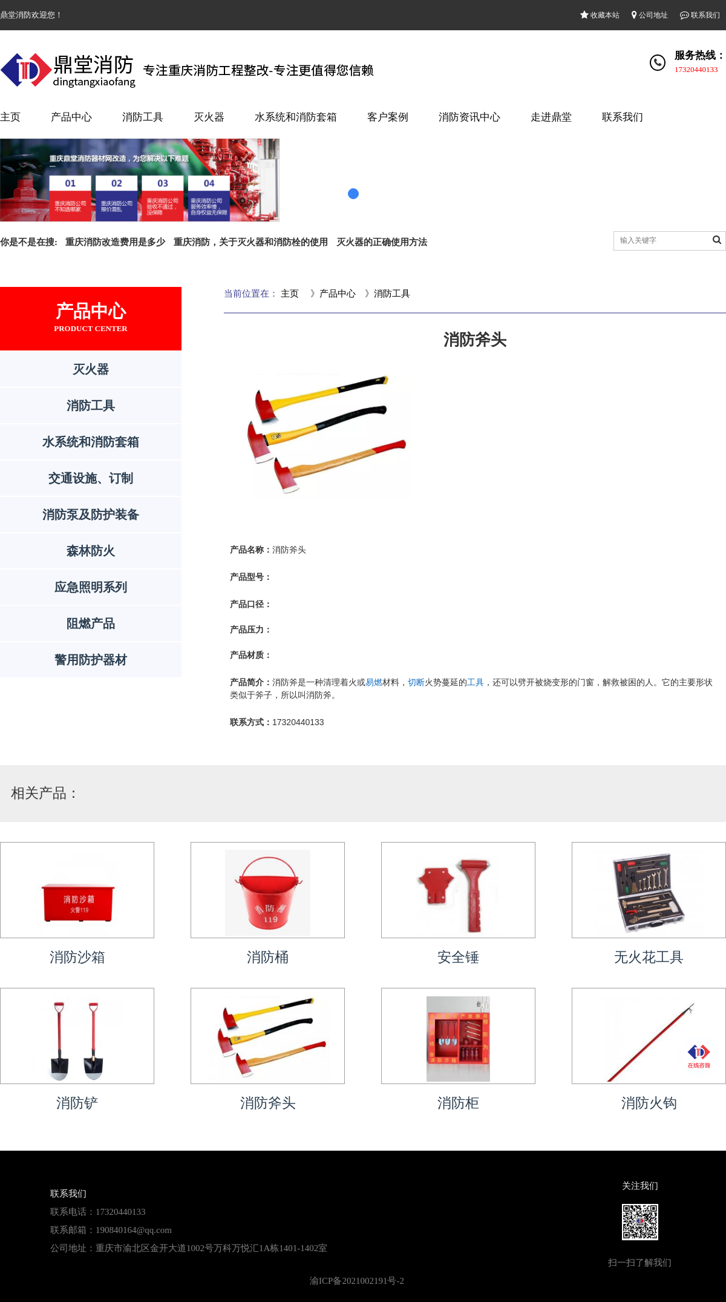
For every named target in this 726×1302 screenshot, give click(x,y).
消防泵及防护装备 (90, 514)
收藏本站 (600, 15)
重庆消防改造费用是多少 (115, 242)
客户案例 (387, 117)
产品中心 (71, 117)
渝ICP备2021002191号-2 (357, 1281)
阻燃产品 (91, 623)
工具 (475, 682)
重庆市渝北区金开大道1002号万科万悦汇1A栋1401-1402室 (211, 1248)
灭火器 (209, 117)
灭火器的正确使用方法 (381, 242)
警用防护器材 (90, 659)
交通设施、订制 (90, 478)
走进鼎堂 (551, 117)
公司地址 (650, 15)
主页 (10, 117)
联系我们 (700, 15)
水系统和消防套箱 (296, 117)
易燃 (373, 682)
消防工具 (142, 117)
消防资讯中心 (469, 117)
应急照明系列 (90, 587)
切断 (416, 682)
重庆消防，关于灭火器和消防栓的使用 (251, 242)
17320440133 (696, 69)
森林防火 (91, 550)
